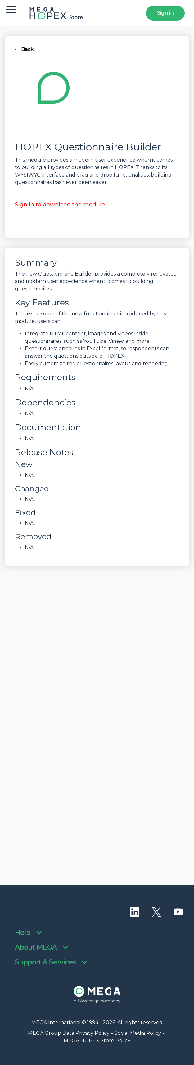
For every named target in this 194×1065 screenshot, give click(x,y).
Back (24, 49)
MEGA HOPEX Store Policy (97, 1041)
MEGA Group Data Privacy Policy (69, 1033)
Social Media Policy (138, 1033)
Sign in (165, 13)
